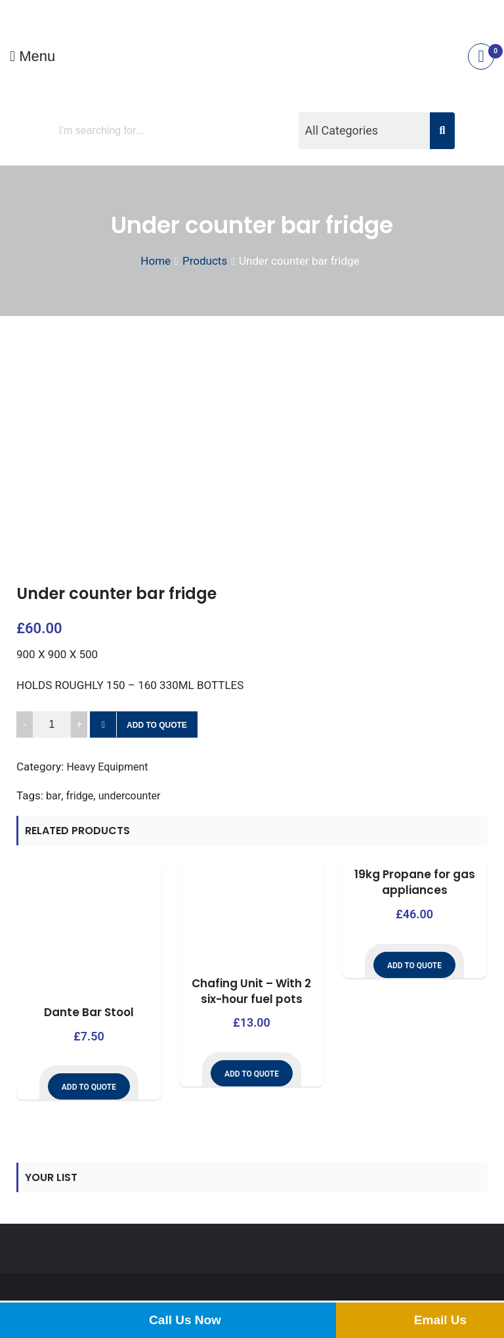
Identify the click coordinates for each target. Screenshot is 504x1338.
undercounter (129, 796)
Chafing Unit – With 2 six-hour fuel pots (251, 991)
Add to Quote (157, 725)
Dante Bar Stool (89, 1012)
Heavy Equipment (107, 767)
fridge (79, 796)
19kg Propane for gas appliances (414, 882)
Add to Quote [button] (89, 1087)
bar (53, 796)
